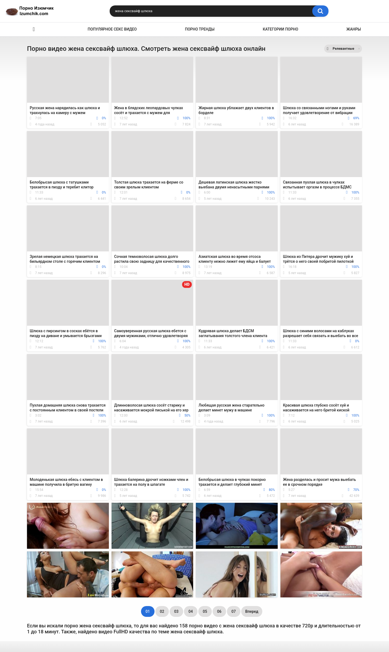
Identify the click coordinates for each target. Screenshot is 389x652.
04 (191, 611)
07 (234, 611)
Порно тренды (199, 29)
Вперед (251, 611)
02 (162, 611)
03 (176, 611)
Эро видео (34, 29)
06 (219, 611)
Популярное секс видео (112, 29)
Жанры (353, 29)
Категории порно (280, 29)
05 (205, 611)
